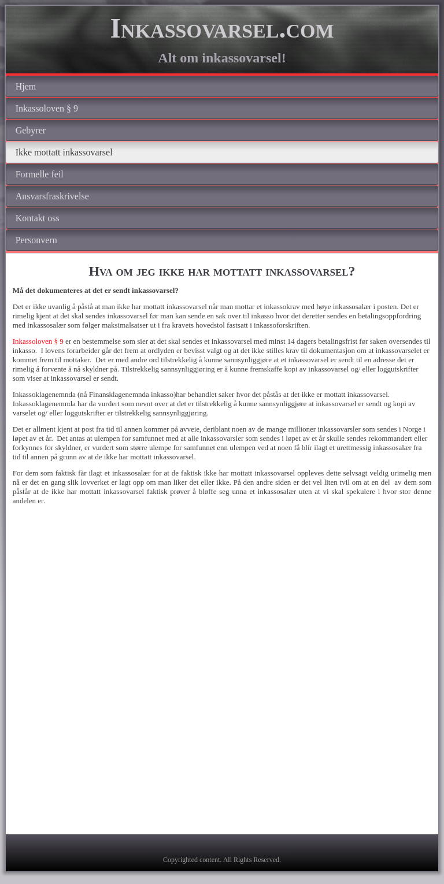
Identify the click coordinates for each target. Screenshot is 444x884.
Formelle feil (40, 174)
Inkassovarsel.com (222, 28)
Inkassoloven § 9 (47, 108)
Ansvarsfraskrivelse (52, 196)
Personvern (36, 240)
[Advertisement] (222, 611)
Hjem (26, 86)
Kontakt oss (38, 218)
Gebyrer (31, 130)
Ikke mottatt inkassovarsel (64, 152)
